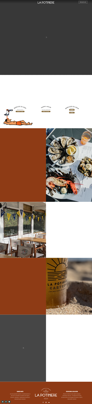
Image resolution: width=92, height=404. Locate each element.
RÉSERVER (83, 2)
